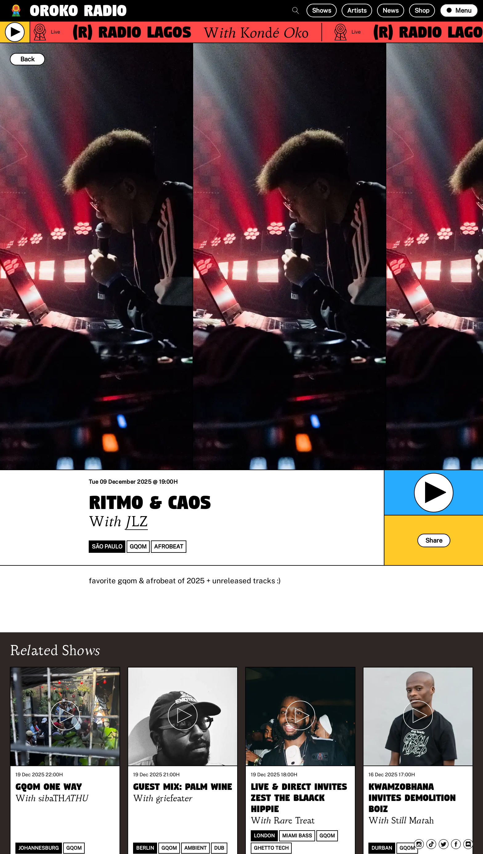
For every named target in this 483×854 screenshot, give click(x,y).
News (391, 10)
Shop (422, 10)
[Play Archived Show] (433, 492)
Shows (321, 10)
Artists (357, 10)
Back (27, 59)
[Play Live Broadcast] (14, 32)
